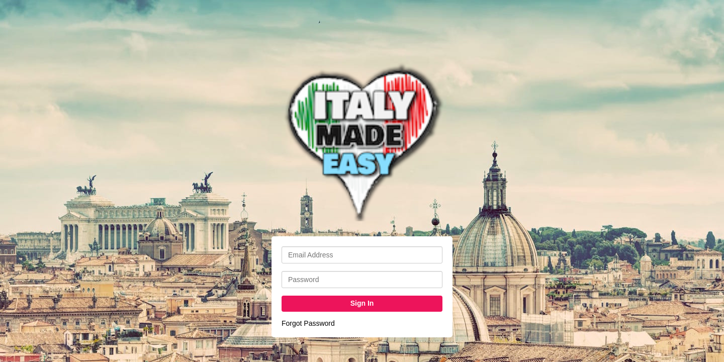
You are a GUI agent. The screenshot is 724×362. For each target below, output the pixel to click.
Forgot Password (308, 323)
